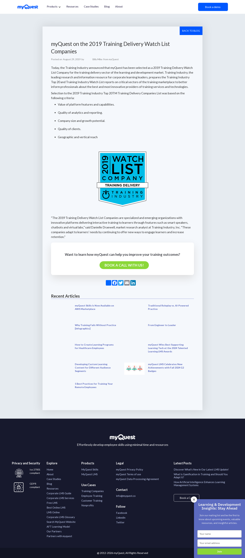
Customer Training (91, 500)
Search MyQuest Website (61, 521)
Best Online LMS (56, 507)
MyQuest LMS (89, 474)
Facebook (121, 512)
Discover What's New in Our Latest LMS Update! (201, 469)
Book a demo (213, 6)
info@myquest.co (126, 495)
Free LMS (52, 502)
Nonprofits (87, 505)
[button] (54, 7)
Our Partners (54, 531)
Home (50, 469)
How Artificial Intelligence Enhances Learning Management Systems (199, 483)
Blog (107, 6)
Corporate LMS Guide (59, 493)
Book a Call (186, 497)
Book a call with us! (124, 265)
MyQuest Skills (89, 469)
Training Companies (92, 491)
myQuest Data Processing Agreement (137, 478)
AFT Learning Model (58, 526)
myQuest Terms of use (128, 474)
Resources (72, 6)
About (119, 6)
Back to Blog (191, 30)
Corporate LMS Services (60, 498)
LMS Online (53, 512)
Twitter (120, 522)
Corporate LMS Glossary (61, 517)
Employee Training (91, 495)
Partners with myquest (59, 536)
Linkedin (120, 517)
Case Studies (91, 6)
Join (219, 551)
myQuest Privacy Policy (129, 469)
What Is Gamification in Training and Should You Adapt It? (201, 476)
